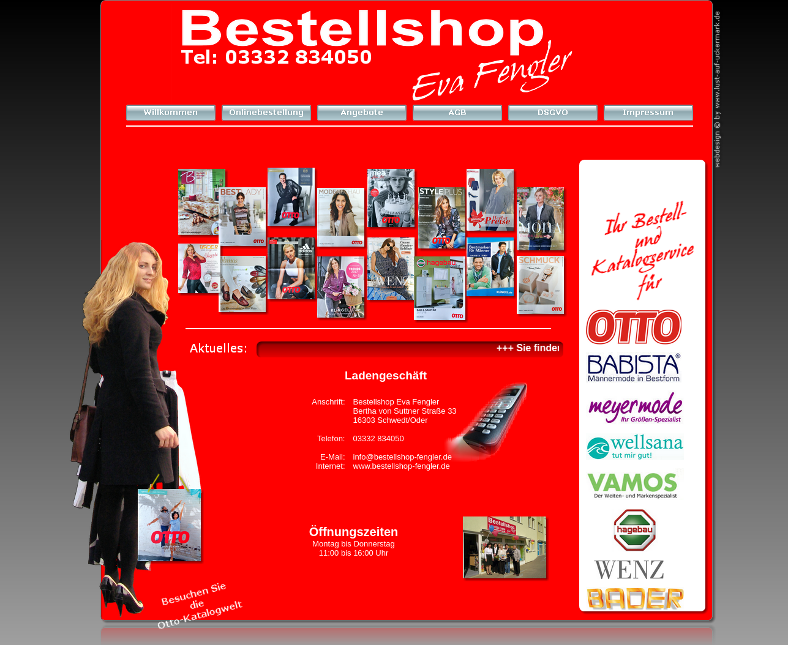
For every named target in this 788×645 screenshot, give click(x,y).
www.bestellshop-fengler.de (401, 466)
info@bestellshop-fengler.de (402, 456)
